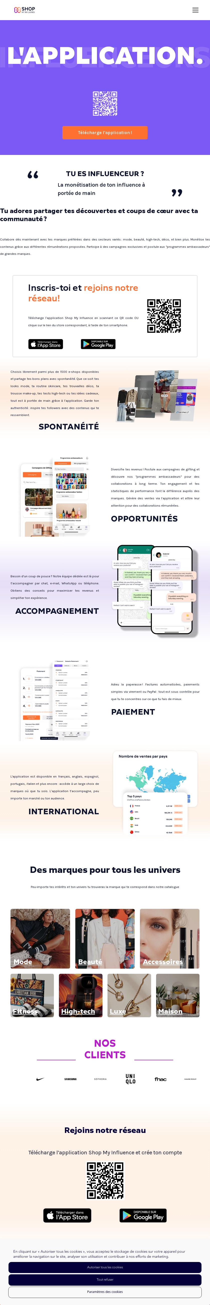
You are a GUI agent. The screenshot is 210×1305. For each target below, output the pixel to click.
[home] (24, 10)
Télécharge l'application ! (105, 132)
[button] (194, 10)
